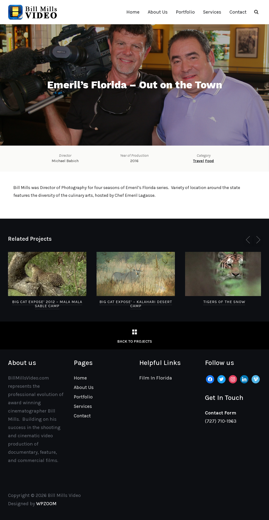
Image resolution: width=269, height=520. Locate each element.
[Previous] (249, 239)
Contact (237, 12)
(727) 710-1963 (220, 421)
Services (212, 12)
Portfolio (185, 12)
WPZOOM (46, 503)
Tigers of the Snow (224, 301)
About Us (158, 12)
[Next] (257, 239)
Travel (198, 160)
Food (209, 160)
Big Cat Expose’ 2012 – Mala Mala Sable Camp (47, 303)
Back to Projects (134, 341)
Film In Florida (155, 378)
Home (132, 12)
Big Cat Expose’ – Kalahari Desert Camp (135, 303)
